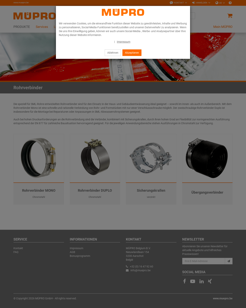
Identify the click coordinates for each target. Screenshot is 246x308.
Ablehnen (112, 52)
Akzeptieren (132, 52)
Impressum (123, 41)
